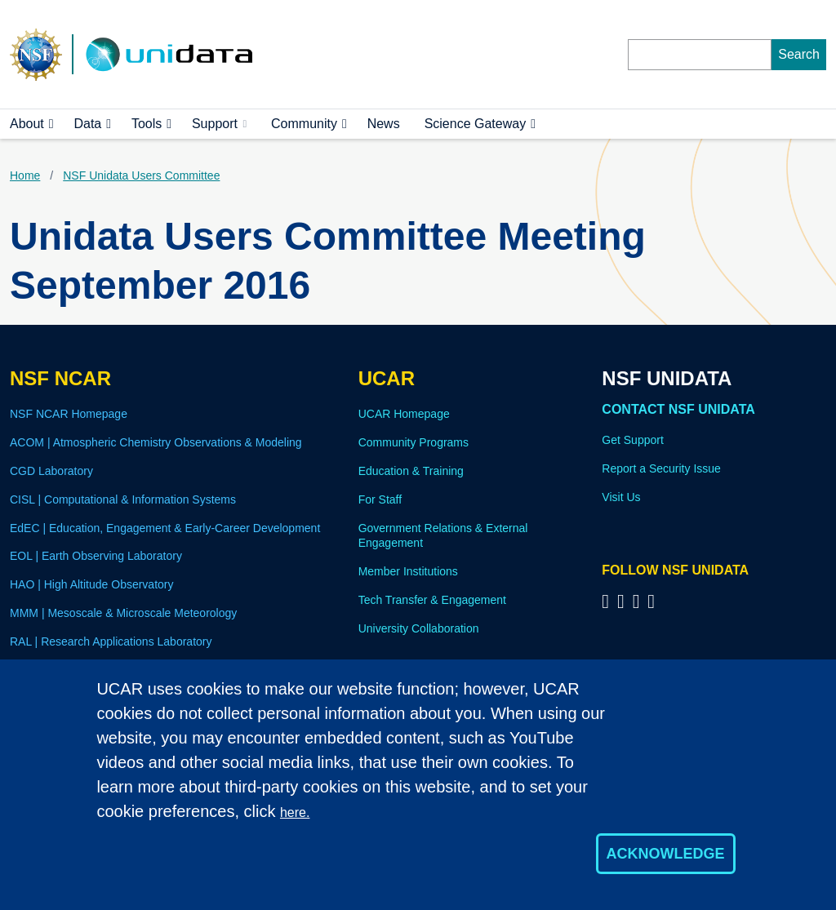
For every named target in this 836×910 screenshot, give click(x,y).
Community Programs (413, 442)
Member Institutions (408, 571)
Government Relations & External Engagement (443, 536)
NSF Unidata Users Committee (141, 175)
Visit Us (621, 497)
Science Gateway (476, 124)
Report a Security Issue (661, 468)
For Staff (380, 499)
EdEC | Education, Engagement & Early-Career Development (165, 528)
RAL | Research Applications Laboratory (110, 641)
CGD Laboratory (51, 470)
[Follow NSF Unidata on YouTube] (623, 601)
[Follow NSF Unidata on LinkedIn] (639, 601)
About (27, 124)
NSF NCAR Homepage (68, 413)
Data (87, 124)
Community (304, 124)
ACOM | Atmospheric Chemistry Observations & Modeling (156, 442)
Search (799, 54)
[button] (52, 124)
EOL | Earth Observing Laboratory (96, 555)
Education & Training (411, 470)
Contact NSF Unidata (678, 409)
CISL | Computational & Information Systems (123, 499)
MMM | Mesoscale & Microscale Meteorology (123, 612)
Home (25, 175)
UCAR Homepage (404, 413)
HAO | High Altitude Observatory (92, 584)
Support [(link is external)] (219, 124)
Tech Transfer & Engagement (432, 599)
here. (294, 812)
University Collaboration (418, 628)
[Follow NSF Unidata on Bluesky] (608, 601)
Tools (146, 124)
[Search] (700, 54)
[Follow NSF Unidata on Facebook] (653, 601)
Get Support (633, 439)
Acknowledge (666, 854)
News (383, 124)
